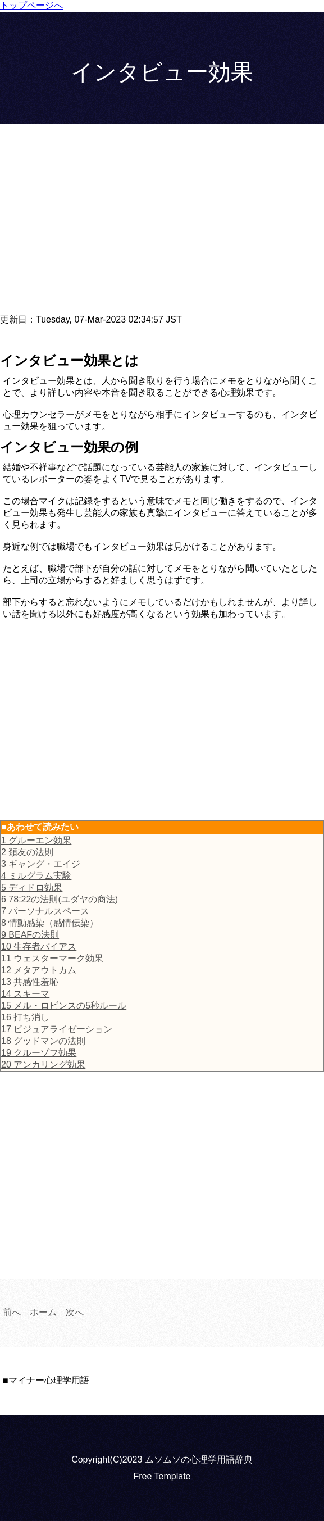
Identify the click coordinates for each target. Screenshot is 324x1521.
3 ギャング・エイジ (40, 864)
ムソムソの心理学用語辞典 (199, 1459)
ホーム (43, 1312)
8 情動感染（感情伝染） (49, 923)
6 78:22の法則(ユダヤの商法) (59, 899)
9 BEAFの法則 (30, 934)
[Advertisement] (162, 225)
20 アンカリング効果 (43, 1064)
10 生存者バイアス (38, 946)
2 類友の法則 (27, 852)
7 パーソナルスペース (45, 911)
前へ (12, 1312)
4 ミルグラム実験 (36, 875)
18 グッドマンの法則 (43, 1041)
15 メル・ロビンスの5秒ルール (63, 1005)
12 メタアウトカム (38, 970)
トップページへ (31, 5)
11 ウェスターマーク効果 (52, 958)
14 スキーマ (25, 993)
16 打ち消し (25, 1017)
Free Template (162, 1476)
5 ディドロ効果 (31, 887)
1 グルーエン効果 (36, 840)
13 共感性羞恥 (29, 982)
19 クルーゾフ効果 (38, 1052)
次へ (75, 1312)
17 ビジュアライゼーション (56, 1029)
